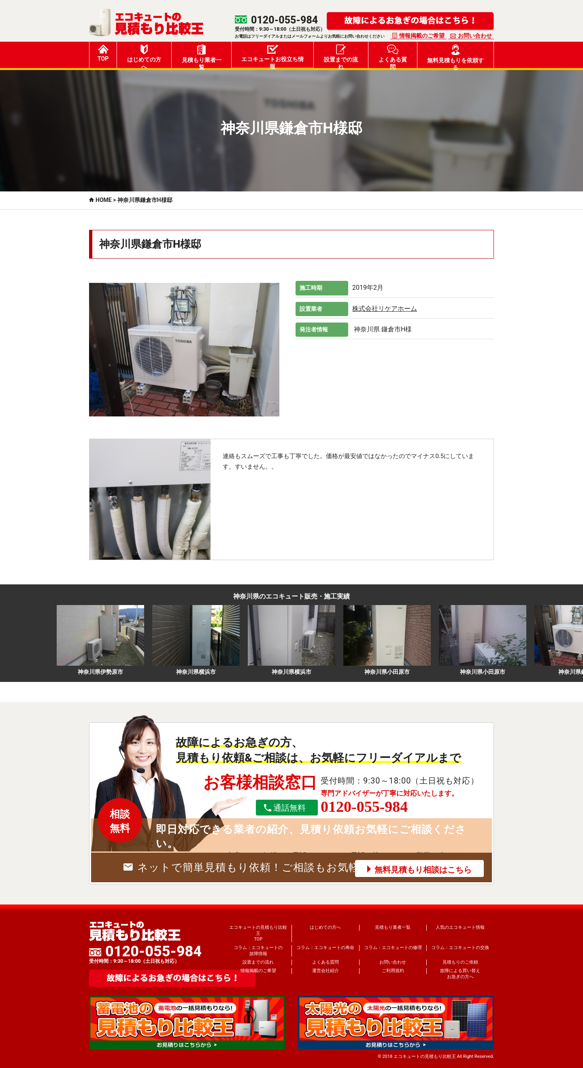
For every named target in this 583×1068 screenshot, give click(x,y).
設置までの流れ (341, 56)
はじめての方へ (144, 56)
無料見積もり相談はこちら (423, 870)
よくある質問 (393, 56)
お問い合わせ (475, 35)
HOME (104, 200)
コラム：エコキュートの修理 (393, 947)
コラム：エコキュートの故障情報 (258, 950)
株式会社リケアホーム (384, 308)
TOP (103, 53)
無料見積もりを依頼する (455, 56)
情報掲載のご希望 (422, 35)
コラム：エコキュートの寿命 (325, 947)
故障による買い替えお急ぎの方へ (460, 973)
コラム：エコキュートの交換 (460, 947)
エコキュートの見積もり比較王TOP (258, 933)
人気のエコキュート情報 (460, 927)
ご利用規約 (393, 970)
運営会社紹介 (325, 970)
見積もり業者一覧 (201, 56)
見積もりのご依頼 (460, 962)
